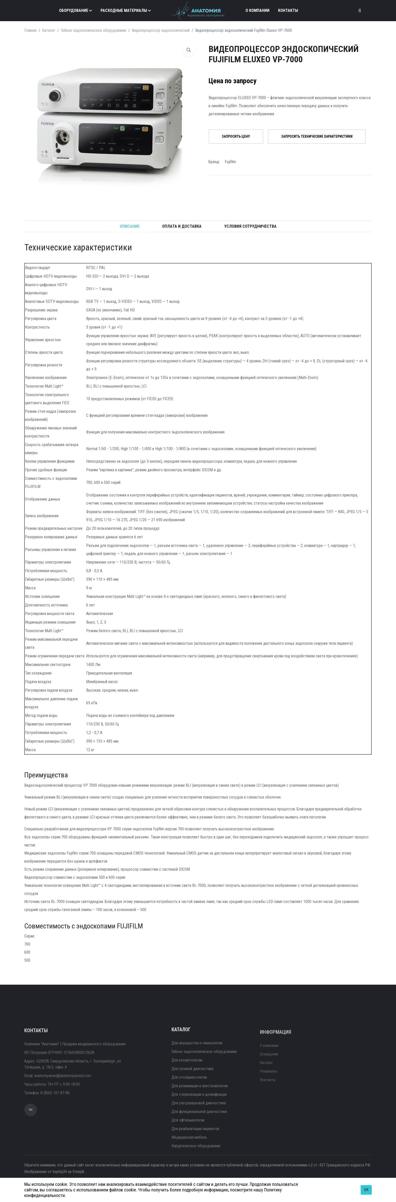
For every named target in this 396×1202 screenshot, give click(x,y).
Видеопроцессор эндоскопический (161, 30)
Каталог (48, 30)
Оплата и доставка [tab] (182, 226)
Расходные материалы (124, 10)
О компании (257, 10)
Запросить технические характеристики (317, 136)
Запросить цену (236, 136)
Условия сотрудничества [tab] (250, 226)
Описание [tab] (129, 226)
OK (366, 1189)
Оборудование (73, 10)
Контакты (288, 10)
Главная (30, 30)
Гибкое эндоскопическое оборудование (93, 30)
